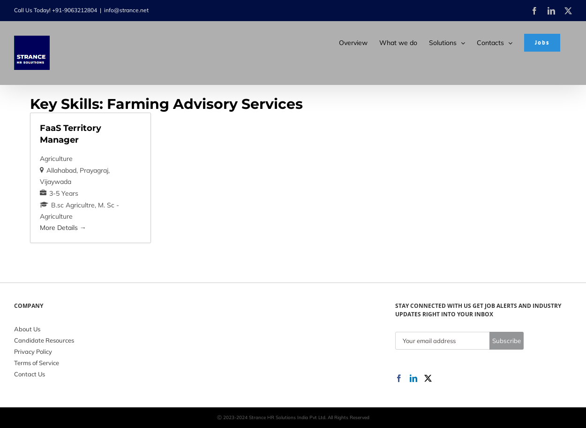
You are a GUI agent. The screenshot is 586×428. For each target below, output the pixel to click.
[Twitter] (428, 378)
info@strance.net (126, 10)
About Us (27, 329)
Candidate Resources (44, 340)
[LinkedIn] (413, 378)
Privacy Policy (33, 351)
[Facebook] (399, 378)
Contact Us (29, 374)
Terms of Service (36, 363)
